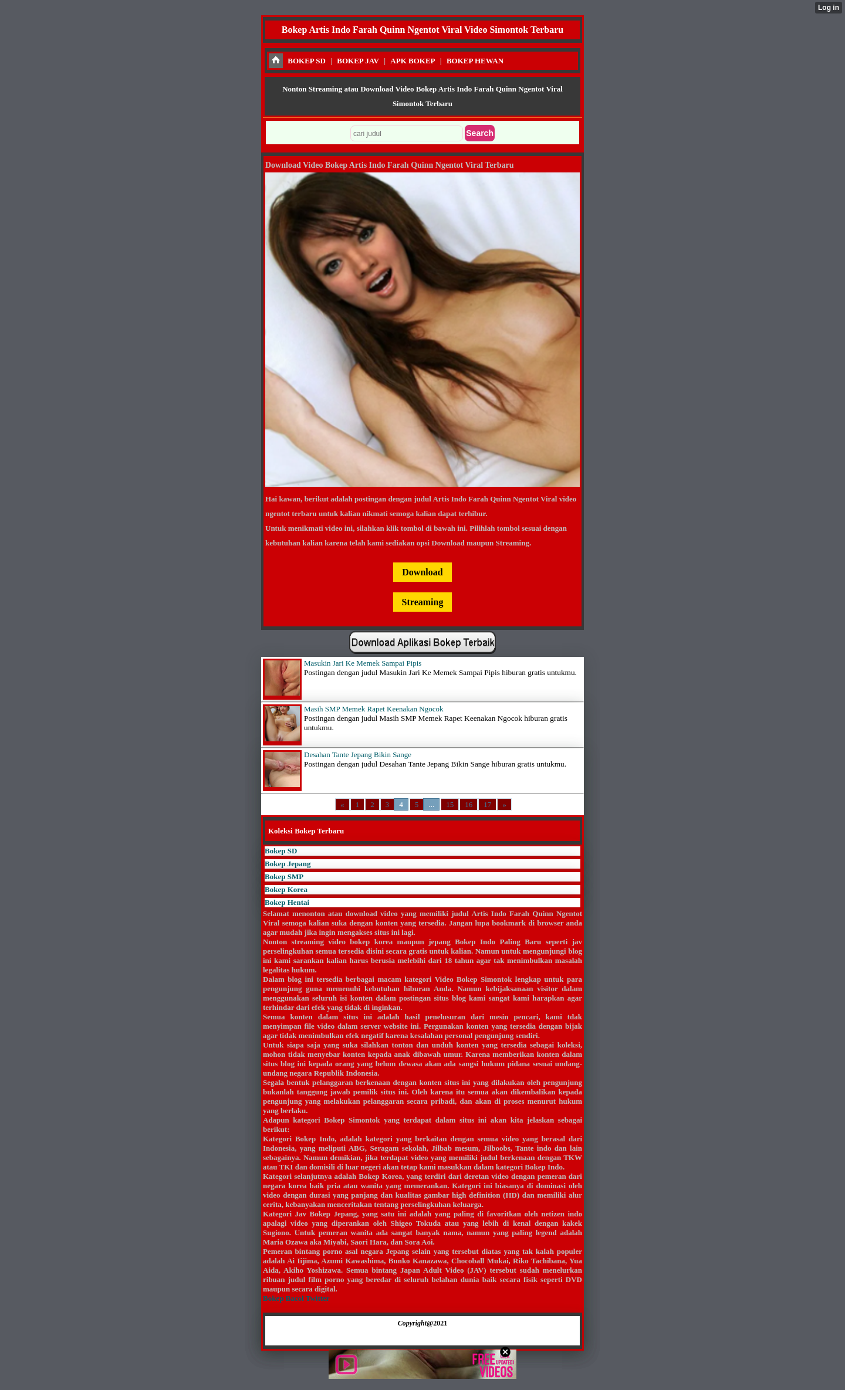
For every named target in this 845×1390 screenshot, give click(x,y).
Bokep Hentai (287, 902)
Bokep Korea (286, 889)
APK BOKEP (412, 60)
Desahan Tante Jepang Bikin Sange (357, 754)
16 (468, 804)
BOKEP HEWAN (475, 60)
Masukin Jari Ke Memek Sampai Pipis (362, 663)
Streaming (423, 602)
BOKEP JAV (358, 60)
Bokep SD (281, 850)
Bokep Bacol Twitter (296, 1298)
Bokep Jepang (287, 863)
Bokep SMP (284, 876)
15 (450, 804)
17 (487, 804)
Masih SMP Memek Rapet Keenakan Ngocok (373, 708)
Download (422, 572)
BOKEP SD (307, 60)
